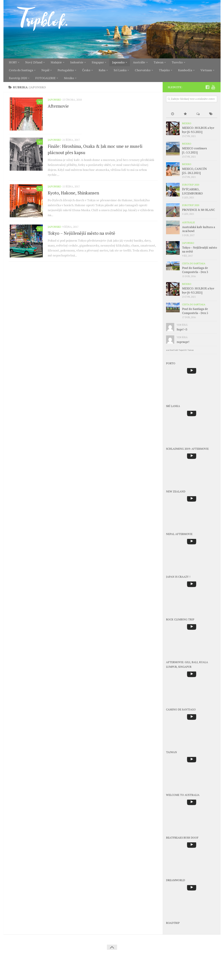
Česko (52, 71)
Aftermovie (58, 108)
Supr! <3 (182, 332)
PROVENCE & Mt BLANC (198, 212)
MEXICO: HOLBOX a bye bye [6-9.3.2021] (198, 132)
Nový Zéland (33, 63)
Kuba (67, 71)
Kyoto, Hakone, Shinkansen (73, 196)
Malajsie (55, 63)
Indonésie (75, 63)
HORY (12, 63)
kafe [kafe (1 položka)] (176, 352)
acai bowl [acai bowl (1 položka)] (170, 352)
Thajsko (126, 71)
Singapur (96, 63)
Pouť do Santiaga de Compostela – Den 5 (195, 313)
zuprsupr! (183, 344)
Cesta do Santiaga (198, 63)
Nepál (12, 71)
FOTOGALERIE (18, 80)
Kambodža (147, 71)
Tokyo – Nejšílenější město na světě (81, 237)
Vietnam (167, 71)
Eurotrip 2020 (190, 71)
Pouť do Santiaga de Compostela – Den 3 (195, 272)
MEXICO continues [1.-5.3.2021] (194, 153)
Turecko (172, 63)
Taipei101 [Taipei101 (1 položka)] (183, 352)
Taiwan (155, 63)
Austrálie (135, 63)
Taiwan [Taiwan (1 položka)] (191, 352)
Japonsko (115, 63)
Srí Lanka (84, 71)
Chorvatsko (106, 71)
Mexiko (42, 80)
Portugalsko (32, 71)
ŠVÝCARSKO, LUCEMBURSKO (192, 194)
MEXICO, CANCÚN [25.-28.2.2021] (194, 173)
